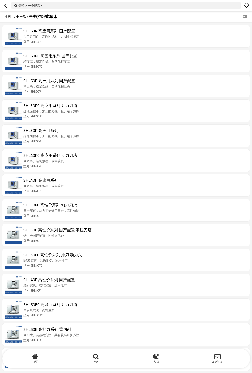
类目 (156, 361)
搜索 (96, 361)
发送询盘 (217, 361)
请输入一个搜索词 (30, 5)
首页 (35, 361)
